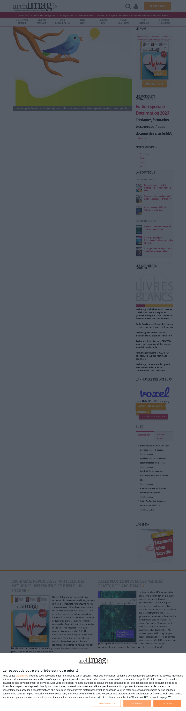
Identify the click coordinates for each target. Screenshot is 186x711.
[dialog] (93, 682)
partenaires (22, 675)
